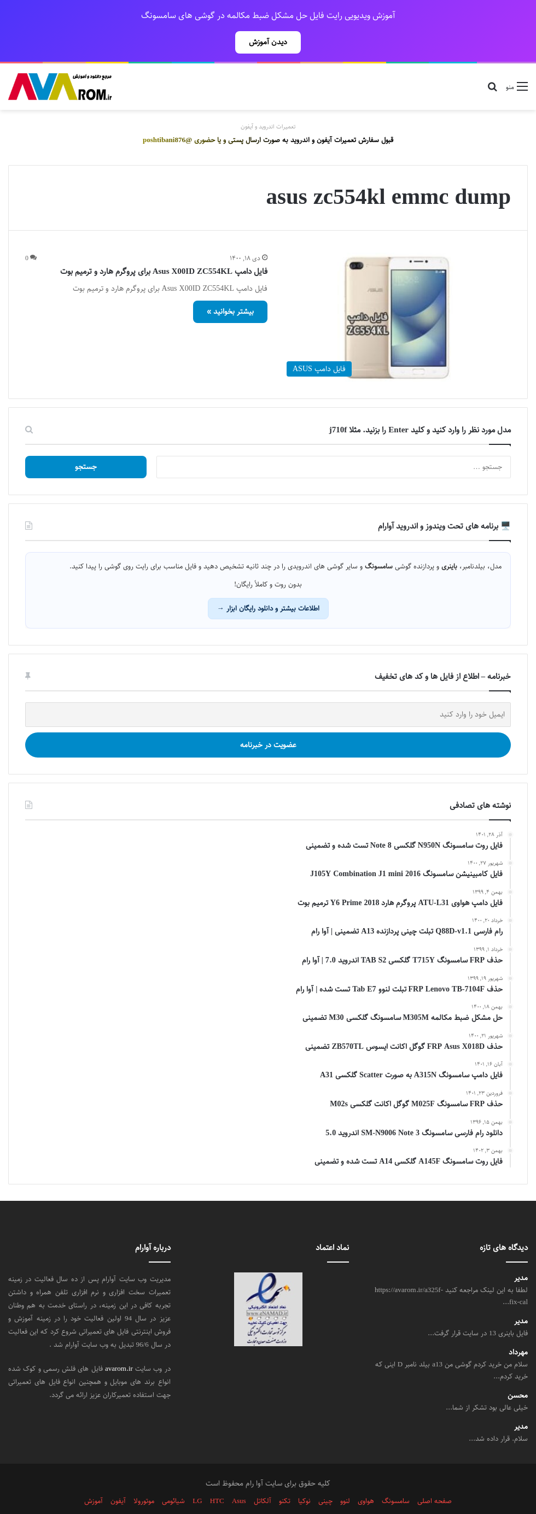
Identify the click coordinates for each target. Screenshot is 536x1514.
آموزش (93, 1476)
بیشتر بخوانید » (230, 287)
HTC (217, 1476)
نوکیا (304, 1476)
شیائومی (173, 1476)
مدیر (521, 1254)
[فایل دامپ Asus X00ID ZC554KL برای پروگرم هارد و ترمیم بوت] (396, 293)
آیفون (118, 1476)
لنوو (345, 1476)
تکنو (284, 1476)
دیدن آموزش (268, 42)
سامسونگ (396, 1476)
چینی (325, 1476)
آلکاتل (262, 1476)
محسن (518, 1371)
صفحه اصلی (434, 1476)
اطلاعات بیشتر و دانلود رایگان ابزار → (268, 584)
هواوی (366, 1476)
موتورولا (143, 1476)
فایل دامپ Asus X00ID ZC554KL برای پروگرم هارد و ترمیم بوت (163, 247)
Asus (239, 1476)
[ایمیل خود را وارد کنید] (268, 690)
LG (197, 1476)
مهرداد (518, 1328)
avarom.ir (119, 1344)
